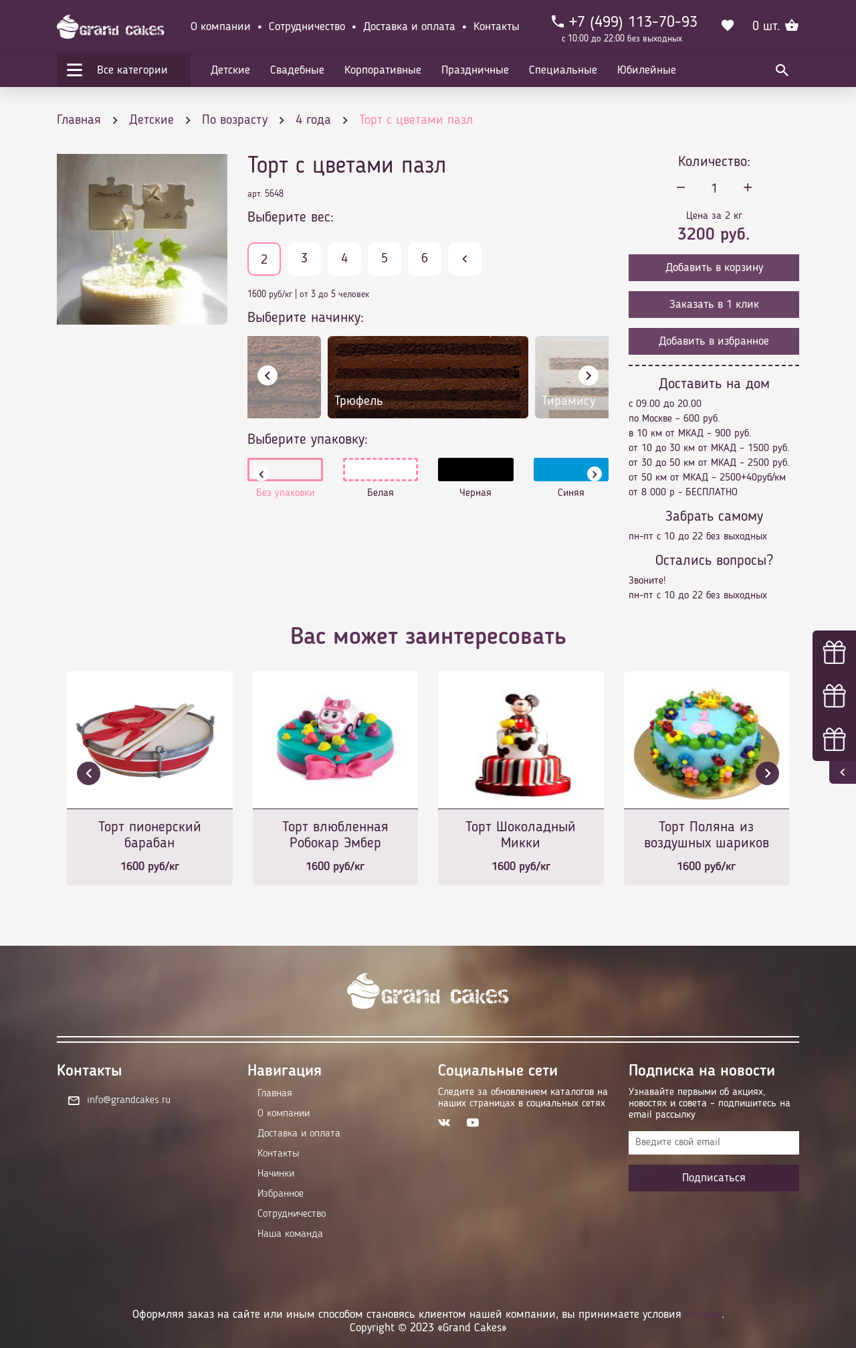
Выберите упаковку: (307, 439)
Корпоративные (382, 70)
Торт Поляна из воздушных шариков (706, 835)
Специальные (563, 70)
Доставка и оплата (409, 27)
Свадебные (297, 70)
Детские (230, 70)
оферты (703, 1315)
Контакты (496, 27)
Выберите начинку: (305, 318)
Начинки (275, 1174)
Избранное (280, 1194)
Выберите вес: (290, 217)
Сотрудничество (307, 27)
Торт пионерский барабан (149, 835)
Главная (274, 1093)
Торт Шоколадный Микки (520, 835)
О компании (221, 27)
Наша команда (290, 1234)
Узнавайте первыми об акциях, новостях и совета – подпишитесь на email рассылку (709, 1103)
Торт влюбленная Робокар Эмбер (335, 835)
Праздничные (475, 70)
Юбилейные (646, 70)
